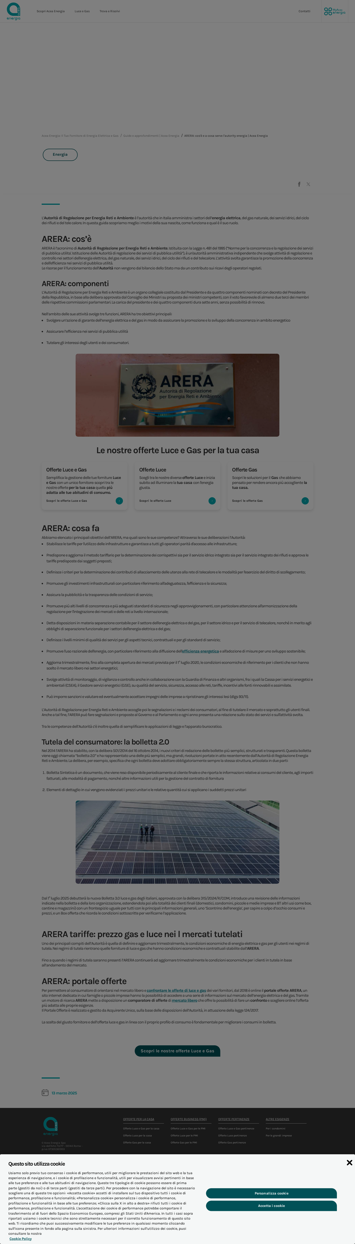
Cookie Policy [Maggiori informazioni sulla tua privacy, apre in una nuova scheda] (21, 1239)
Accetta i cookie (271, 1206)
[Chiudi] (349, 1162)
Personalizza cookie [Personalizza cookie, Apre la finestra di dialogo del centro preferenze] (271, 1193)
